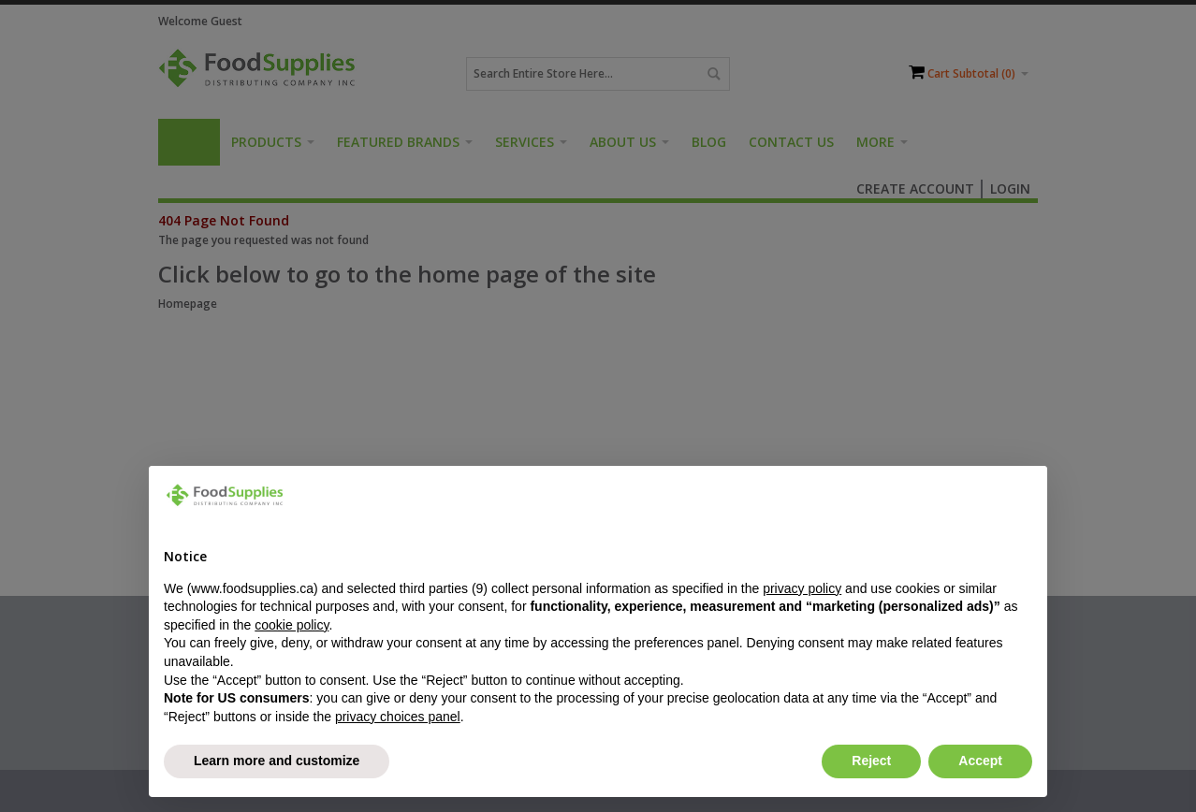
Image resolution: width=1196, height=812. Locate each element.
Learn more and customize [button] (276, 760)
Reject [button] (871, 760)
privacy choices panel (397, 716)
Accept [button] (980, 760)
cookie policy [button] (291, 624)
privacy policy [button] (802, 588)
